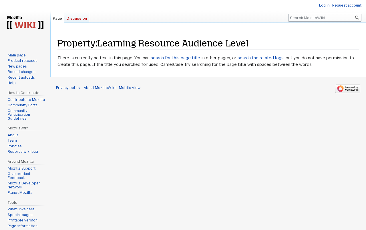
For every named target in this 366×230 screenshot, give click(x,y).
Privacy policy (68, 88)
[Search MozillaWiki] (324, 18)
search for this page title (175, 57)
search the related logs (261, 57)
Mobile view (129, 88)
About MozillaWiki (100, 88)
